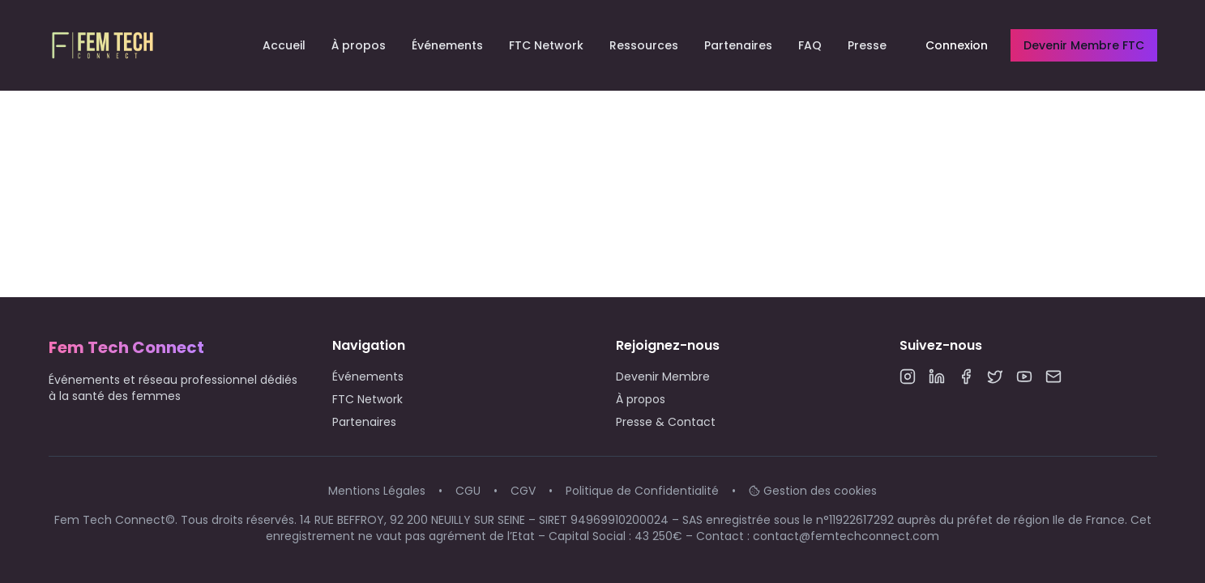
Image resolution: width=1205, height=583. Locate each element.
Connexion (956, 45)
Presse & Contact (666, 422)
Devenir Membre (663, 376)
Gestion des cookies (813, 491)
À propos (358, 45)
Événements (447, 45)
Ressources (643, 45)
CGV (523, 491)
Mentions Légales (376, 491)
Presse (867, 45)
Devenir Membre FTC (1083, 45)
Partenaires (738, 45)
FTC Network (546, 45)
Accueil (284, 45)
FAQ (810, 45)
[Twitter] (995, 376)
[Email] (1053, 376)
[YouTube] (1024, 376)
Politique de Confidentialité (642, 491)
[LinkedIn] (937, 376)
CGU (468, 491)
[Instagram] (907, 376)
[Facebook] (966, 376)
